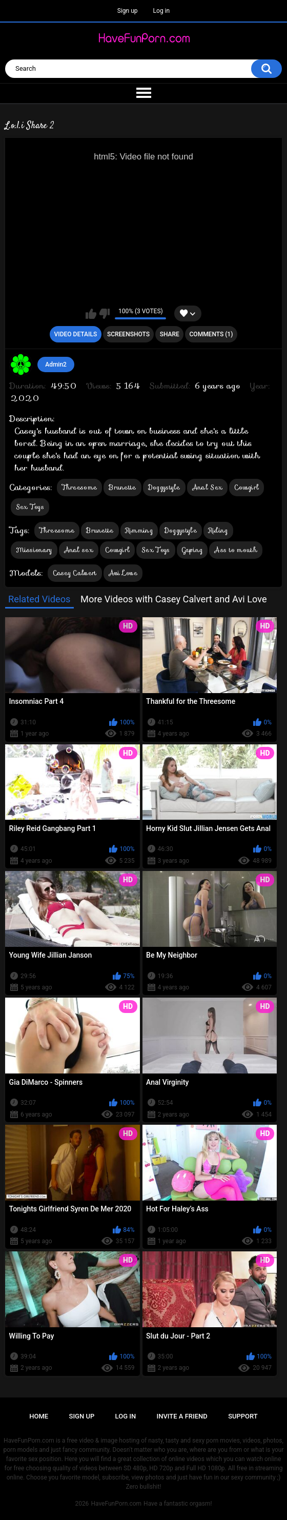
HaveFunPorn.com (116, 1503)
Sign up (127, 10)
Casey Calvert (75, 573)
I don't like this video (104, 314)
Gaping (192, 550)
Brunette (122, 487)
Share (169, 334)
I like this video (91, 314)
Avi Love (123, 573)
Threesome (79, 487)
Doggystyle (164, 487)
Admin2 (56, 364)
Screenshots (128, 334)
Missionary (34, 550)
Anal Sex (207, 487)
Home (38, 1416)
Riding (218, 530)
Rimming (139, 530)
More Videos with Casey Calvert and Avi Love (173, 599)
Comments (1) (211, 334)
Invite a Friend (182, 1416)
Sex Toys (30, 507)
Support (243, 1416)
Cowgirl (246, 487)
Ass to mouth (235, 550)
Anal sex (78, 550)
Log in (161, 10)
